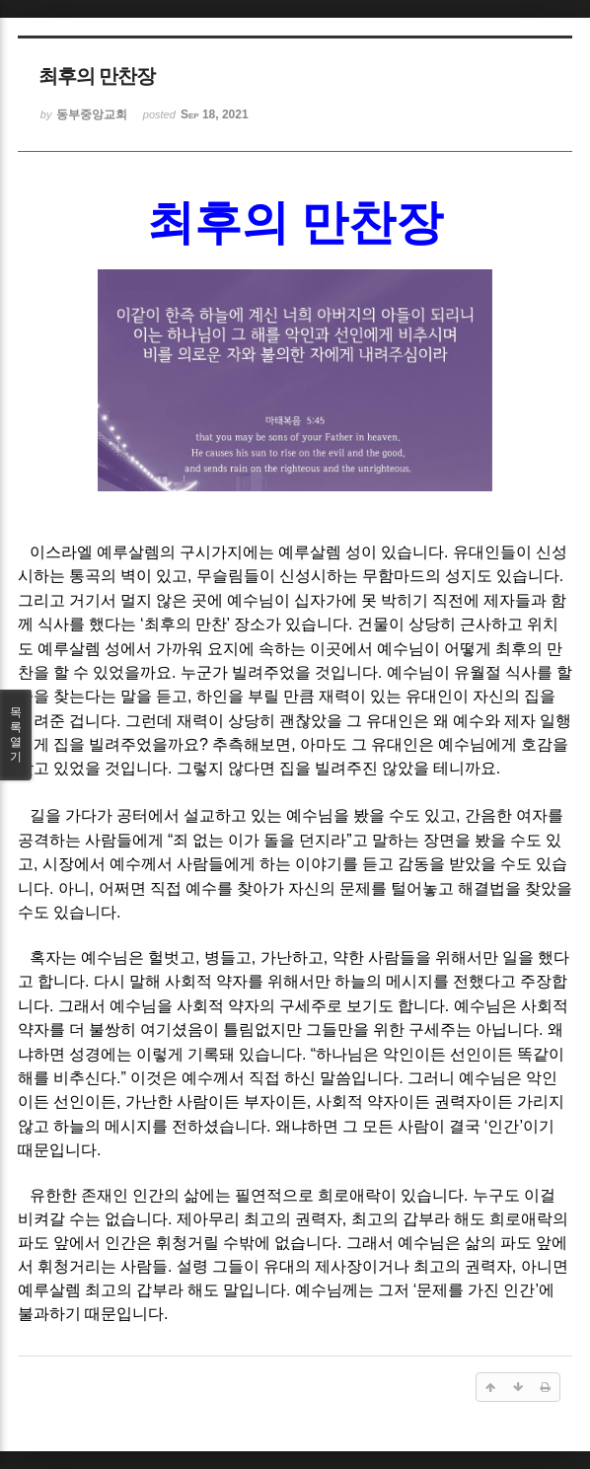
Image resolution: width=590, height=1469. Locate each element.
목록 (16, 735)
